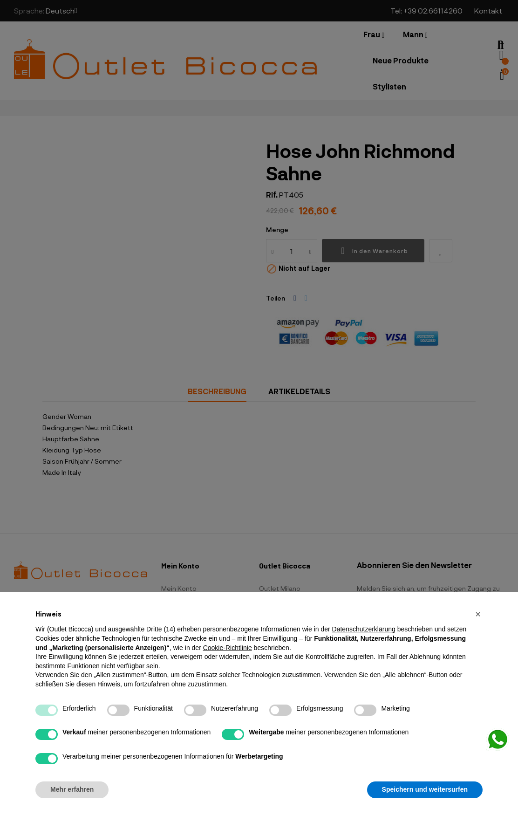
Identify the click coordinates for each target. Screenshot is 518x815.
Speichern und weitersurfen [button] (425, 789)
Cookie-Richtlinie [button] (227, 647)
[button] (477, 614)
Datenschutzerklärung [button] (363, 629)
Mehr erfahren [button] (72, 789)
